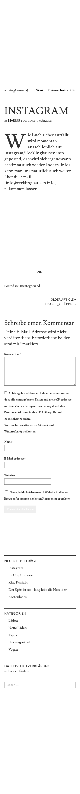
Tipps (13, 635)
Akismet (23, 412)
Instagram (16, 568)
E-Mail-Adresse (15, 458)
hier (11, 671)
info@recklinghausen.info (30, 183)
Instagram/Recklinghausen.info (34, 153)
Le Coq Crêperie (21, 575)
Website (9, 475)
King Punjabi (18, 582)
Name (8, 442)
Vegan (13, 649)
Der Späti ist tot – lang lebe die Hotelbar (38, 590)
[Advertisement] (40, 42)
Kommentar (12, 354)
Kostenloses (18, 597)
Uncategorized (29, 286)
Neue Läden (18, 628)
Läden (13, 620)
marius (14, 120)
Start (39, 90)
